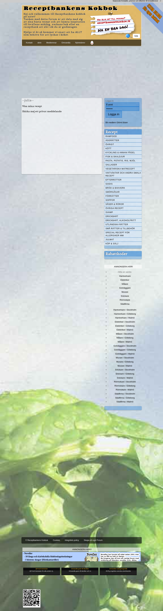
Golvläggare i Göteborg (125, 350)
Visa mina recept (32, 106)
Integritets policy (72, 540)
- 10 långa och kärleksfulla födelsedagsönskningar (47, 556)
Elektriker (125, 280)
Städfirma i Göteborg (125, 398)
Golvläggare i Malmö (125, 354)
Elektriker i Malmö (125, 330)
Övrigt (110, 144)
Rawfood (111, 136)
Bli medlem (111, 122)
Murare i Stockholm (125, 357)
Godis (109, 184)
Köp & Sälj (112, 244)
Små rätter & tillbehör (120, 228)
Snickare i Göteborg (125, 374)
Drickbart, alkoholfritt (121, 220)
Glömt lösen (122, 122)
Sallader (111, 165)
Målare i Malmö (125, 342)
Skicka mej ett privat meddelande (42, 111)
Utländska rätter (117, 224)
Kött (108, 148)
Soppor (110, 200)
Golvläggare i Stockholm (124, 346)
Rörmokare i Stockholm (125, 381)
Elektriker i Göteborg (124, 326)
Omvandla (65, 43)
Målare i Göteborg (125, 338)
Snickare (125, 296)
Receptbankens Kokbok (71, 9)
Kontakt (29, 43)
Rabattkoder (116, 253)
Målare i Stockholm (125, 334)
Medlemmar (51, 43)
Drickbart (112, 216)
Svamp (109, 212)
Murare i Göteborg (124, 362)
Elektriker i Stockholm (125, 322)
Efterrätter (114, 180)
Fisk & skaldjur (115, 157)
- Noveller (27, 553)
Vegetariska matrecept (120, 169)
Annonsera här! (123, 266)
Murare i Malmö (125, 366)
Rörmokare (125, 300)
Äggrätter (112, 140)
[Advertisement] (81, 71)
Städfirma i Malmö (124, 401)
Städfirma (124, 304)
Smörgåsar (113, 192)
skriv (39, 43)
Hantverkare (125, 276)
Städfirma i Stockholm (125, 394)
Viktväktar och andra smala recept (123, 174)
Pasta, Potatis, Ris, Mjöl (121, 161)
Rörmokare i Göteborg (124, 386)
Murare (125, 292)
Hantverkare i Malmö (125, 318)
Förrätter (112, 196)
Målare (125, 284)
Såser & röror (115, 204)
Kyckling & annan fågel (120, 152)
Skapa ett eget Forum (93, 540)
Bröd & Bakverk (115, 188)
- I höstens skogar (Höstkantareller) (40, 560)
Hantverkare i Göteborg (125, 314)
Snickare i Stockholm (125, 369)
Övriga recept (115, 208)
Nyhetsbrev (80, 43)
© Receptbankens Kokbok (37, 540)
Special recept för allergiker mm (118, 234)
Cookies (56, 540)
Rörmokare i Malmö (125, 389)
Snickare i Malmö (125, 378)
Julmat (110, 239)
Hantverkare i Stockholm (124, 310)
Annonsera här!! (82, 549)
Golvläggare (125, 288)
